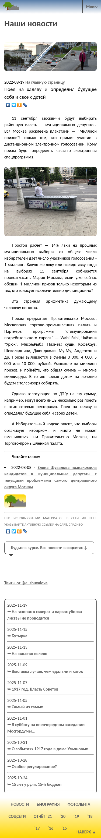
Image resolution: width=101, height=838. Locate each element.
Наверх (83, 832)
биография (48, 804)
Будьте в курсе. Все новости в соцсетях (49, 547)
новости (20, 804)
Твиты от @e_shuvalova (26, 582)
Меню (91, 6)
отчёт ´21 (43, 816)
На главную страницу (45, 82)
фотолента (79, 804)
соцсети (17, 816)
